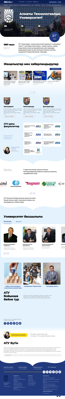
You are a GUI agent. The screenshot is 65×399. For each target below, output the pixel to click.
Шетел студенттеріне (32, 385)
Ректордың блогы (52, 288)
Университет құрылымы (18, 386)
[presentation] (31, 93)
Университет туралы (17, 381)
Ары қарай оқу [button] (8, 358)
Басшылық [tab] (8, 223)
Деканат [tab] (19, 223)
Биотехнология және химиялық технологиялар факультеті (52, 127)
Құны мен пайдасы (31, 388)
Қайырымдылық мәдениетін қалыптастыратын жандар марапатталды (10, 83)
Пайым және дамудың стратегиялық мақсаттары (12, 289)
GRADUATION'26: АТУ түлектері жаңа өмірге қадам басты (39, 82)
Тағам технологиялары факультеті (33, 127)
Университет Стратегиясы (32, 288)
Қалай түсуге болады (9, 116)
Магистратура (30, 382)
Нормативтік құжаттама (18, 387)
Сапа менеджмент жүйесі (18, 389)
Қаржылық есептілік (17, 393)
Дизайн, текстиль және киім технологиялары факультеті (33, 135)
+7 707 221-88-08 (29, 1)
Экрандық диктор (46, 396)
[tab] (32, 358)
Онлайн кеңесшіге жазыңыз (19, 338)
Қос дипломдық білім (32, 386)
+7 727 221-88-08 (21, 1)
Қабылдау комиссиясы (9, 136)
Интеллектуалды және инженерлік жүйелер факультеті (52, 144)
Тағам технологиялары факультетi (49, 381)
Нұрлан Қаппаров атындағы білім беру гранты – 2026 (24, 82)
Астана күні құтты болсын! (53, 81)
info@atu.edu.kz (35, 1)
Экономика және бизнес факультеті (52, 135)
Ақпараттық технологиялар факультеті (33, 144)
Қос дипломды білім (8, 139)
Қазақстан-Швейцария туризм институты (50, 392)
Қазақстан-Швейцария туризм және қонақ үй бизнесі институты (33, 152)
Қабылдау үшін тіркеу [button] (8, 138)
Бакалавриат (30, 381)
